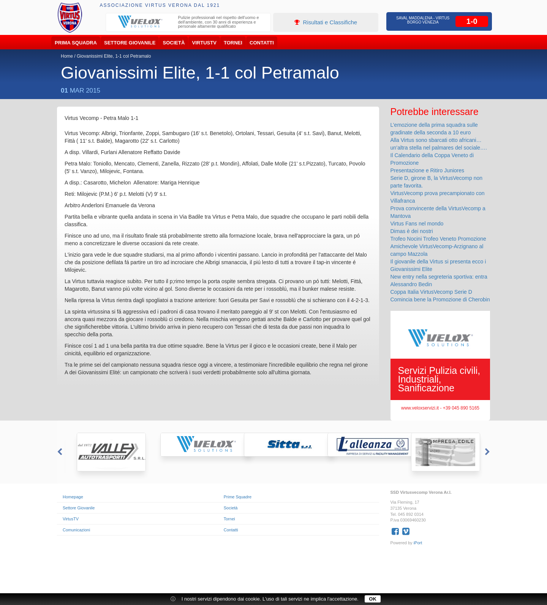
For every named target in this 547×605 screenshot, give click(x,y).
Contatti (262, 43)
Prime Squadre (237, 497)
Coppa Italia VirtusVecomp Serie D (431, 292)
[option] (188, 23)
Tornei (233, 43)
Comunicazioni (76, 530)
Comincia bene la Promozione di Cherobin (440, 299)
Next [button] (488, 452)
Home (67, 56)
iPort (418, 542)
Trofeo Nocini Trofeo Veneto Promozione (438, 239)
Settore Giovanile (129, 43)
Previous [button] (59, 452)
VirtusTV (204, 43)
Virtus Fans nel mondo (417, 224)
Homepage (73, 497)
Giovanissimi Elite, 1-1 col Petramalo (114, 56)
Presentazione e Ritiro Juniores (427, 170)
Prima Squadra (76, 43)
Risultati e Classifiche (325, 22)
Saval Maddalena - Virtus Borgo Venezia (422, 20)
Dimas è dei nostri (411, 231)
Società (174, 43)
